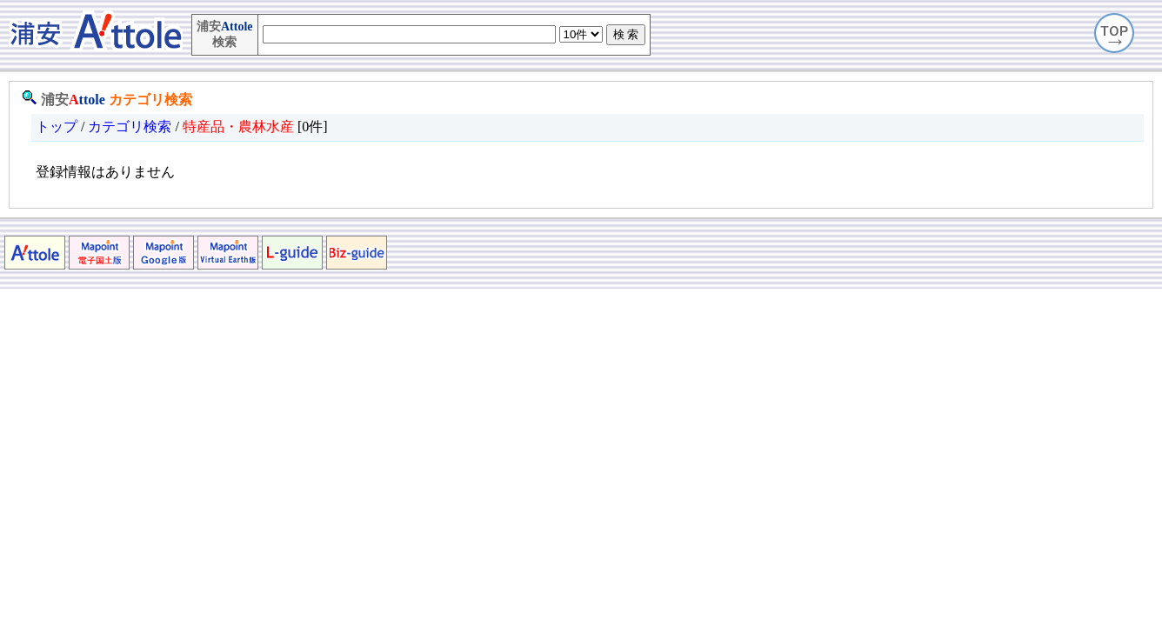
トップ (56, 126)
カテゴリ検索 (150, 99)
